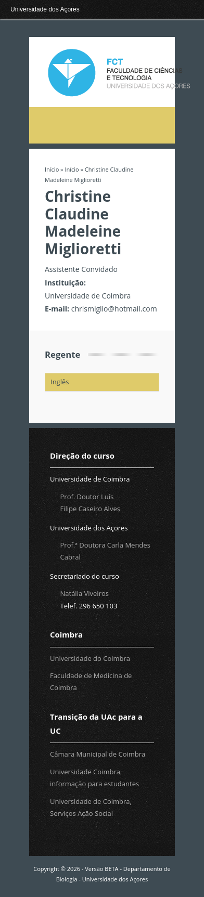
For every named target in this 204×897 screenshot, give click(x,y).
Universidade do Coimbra (90, 658)
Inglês (59, 381)
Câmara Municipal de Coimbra (97, 754)
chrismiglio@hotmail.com (114, 309)
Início (52, 169)
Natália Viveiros (84, 593)
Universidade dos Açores (45, 9)
